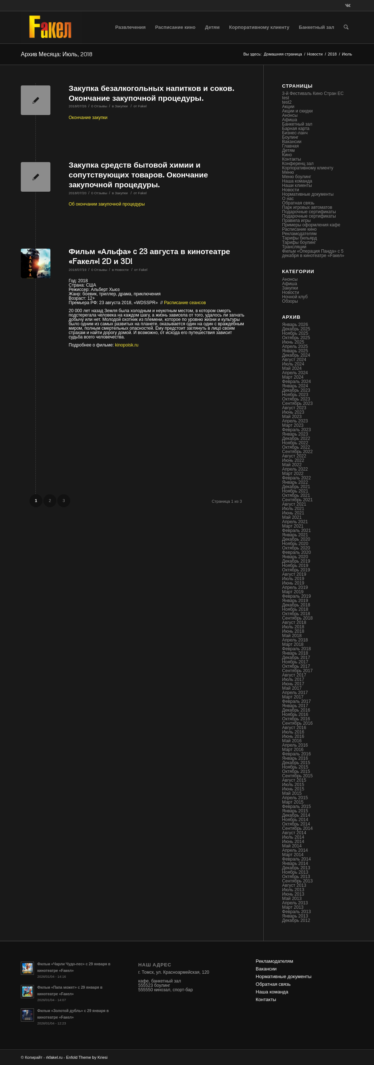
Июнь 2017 (293, 683)
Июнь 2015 (293, 789)
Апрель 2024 (295, 372)
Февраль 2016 (296, 753)
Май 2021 (292, 517)
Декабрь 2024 (296, 355)
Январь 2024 (295, 385)
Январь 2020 (295, 556)
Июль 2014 (293, 837)
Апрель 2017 (295, 692)
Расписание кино (299, 229)
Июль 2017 (293, 679)
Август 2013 (294, 885)
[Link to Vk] (347, 5)
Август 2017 (294, 675)
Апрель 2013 (295, 902)
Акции (288, 106)
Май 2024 (292, 368)
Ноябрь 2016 (295, 714)
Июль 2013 (293, 889)
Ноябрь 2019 (295, 565)
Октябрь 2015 (296, 771)
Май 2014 (292, 845)
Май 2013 (292, 898)
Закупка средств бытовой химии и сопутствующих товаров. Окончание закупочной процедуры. (138, 174)
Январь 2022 (295, 482)
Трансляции (294, 246)
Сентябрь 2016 (297, 723)
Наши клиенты (297, 185)
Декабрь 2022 (296, 438)
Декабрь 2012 (296, 920)
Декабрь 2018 (296, 605)
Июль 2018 (293, 626)
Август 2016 (294, 727)
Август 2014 (294, 832)
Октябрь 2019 (296, 569)
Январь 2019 (295, 600)
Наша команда (297, 181)
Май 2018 (292, 635)
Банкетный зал (297, 124)
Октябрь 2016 (296, 718)
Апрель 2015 (295, 797)
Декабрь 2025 (296, 329)
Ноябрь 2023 (295, 394)
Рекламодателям (299, 233)
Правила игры (296, 220)
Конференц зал (297, 163)
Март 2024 (293, 377)
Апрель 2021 (295, 521)
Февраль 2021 (296, 530)
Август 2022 (294, 456)
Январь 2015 (295, 810)
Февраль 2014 (296, 859)
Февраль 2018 (296, 648)
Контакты (291, 159)
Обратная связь (298, 203)
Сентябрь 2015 (297, 775)
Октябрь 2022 (296, 447)
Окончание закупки (88, 117)
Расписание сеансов (185, 302)
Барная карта (295, 128)
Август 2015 (294, 780)
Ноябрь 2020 (295, 543)
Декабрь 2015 (296, 762)
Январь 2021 (295, 534)
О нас (288, 198)
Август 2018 (294, 622)
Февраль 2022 (296, 477)
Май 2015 (292, 793)
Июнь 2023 (293, 412)
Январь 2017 (295, 705)
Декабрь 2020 (296, 539)
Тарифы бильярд (299, 238)
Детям (288, 150)
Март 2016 (293, 749)
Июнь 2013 (293, 894)
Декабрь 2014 (296, 815)
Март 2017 (293, 697)
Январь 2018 (295, 653)
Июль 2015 (293, 784)
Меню (288, 172)
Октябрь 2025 (296, 337)
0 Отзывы (99, 106)
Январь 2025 (295, 350)
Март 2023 (293, 425)
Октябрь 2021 (296, 495)
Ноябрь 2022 (295, 442)
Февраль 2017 (296, 701)
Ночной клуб (295, 296)
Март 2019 (293, 591)
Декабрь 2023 (296, 390)
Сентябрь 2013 (297, 881)
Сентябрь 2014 (297, 828)
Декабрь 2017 (296, 657)
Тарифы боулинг (299, 242)
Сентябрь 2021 (297, 499)
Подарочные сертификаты (309, 211)
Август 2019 (294, 574)
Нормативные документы (307, 194)
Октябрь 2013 (296, 876)
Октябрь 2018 (296, 613)
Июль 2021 (293, 508)
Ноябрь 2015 (295, 767)
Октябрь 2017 (296, 666)
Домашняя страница (283, 54)
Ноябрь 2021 (295, 491)
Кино (287, 154)
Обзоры (290, 301)
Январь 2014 (295, 863)
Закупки (121, 106)
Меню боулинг (296, 176)
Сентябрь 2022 (297, 451)
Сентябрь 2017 (297, 670)
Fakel (142, 106)
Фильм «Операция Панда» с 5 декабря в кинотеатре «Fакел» (313, 253)
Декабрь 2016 (296, 710)
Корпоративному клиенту (307, 168)
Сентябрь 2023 (297, 403)
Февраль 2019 (296, 596)
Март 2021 (293, 526)
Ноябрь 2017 (295, 661)
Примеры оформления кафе (311, 224)
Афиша (289, 119)
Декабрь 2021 (296, 486)
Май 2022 (292, 464)
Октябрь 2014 (296, 824)
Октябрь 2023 (296, 399)
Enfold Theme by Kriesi (87, 1057)
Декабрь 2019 (296, 561)
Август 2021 (294, 504)
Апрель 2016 (295, 745)
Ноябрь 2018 (295, 609)
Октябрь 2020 (296, 548)
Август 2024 (294, 359)
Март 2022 (293, 473)
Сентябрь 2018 (297, 618)
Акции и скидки (297, 111)
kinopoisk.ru (126, 345)
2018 (332, 54)
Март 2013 (293, 907)
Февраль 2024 (296, 381)
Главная (290, 146)
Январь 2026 (295, 324)
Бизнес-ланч (295, 132)
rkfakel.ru (54, 1057)
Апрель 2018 (295, 640)
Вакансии (291, 141)
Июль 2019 (293, 578)
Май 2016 (292, 740)
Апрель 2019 (295, 587)
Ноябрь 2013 (295, 872)
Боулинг (290, 137)
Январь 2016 (295, 758)
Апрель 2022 (295, 469)
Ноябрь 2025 (295, 333)
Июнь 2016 (293, 736)
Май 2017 (292, 688)
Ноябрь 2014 (295, 819)
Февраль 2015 (296, 806)
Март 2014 (293, 854)
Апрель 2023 (295, 421)
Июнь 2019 (293, 583)
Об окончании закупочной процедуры (107, 204)
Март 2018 (293, 644)
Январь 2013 (295, 916)
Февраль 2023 (296, 429)
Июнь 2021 (293, 513)
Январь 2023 (295, 434)
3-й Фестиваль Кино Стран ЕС (313, 93)
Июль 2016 (293, 732)
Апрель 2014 (295, 850)
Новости (315, 54)
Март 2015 (293, 802)
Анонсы (290, 115)
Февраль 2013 (296, 911)
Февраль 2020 (296, 552)
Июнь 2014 (293, 841)
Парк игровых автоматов (307, 207)
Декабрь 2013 (296, 867)
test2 (286, 102)
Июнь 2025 (293, 342)
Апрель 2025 (295, 346)
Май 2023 (292, 416)
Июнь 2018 (293, 631)
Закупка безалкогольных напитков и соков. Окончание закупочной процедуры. (151, 93)
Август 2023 (294, 407)
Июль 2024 (293, 364)
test (285, 97)
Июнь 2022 (293, 460)
